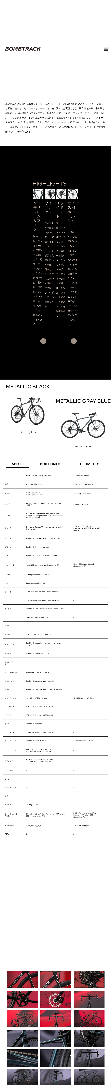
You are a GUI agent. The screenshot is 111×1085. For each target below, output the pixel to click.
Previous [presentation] (37, 341)
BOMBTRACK (22, 48)
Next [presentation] (82, 341)
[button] (54, 346)
